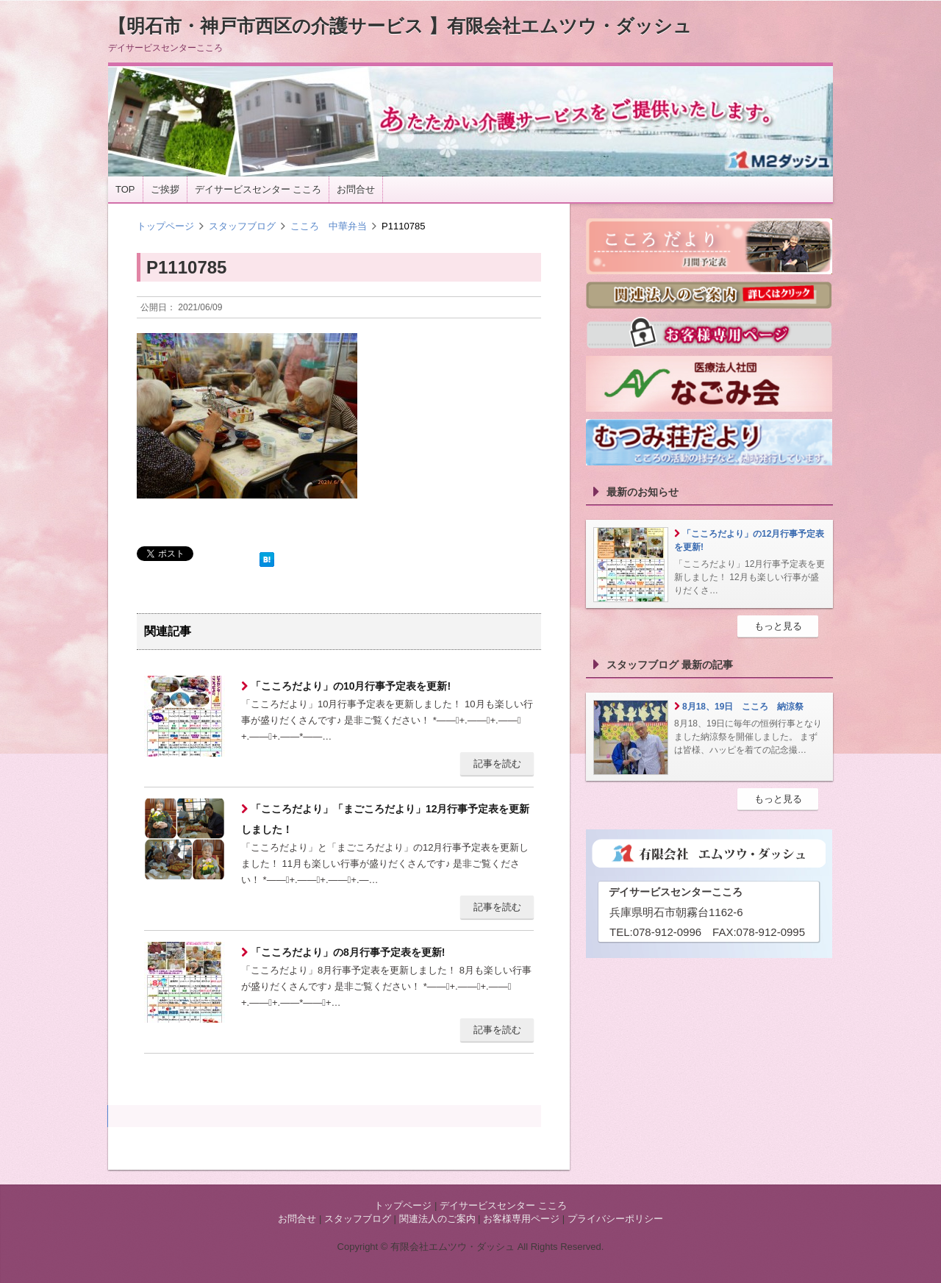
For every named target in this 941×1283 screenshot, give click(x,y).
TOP (125, 189)
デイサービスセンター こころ (258, 189)
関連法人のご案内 (437, 1218)
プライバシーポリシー (615, 1218)
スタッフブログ (242, 226)
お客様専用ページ (521, 1218)
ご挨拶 (165, 189)
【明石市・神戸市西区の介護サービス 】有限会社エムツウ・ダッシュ (400, 25)
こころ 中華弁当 (328, 226)
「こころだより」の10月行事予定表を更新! (349, 686)
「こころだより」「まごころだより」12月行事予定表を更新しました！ (385, 819)
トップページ (165, 226)
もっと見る (778, 626)
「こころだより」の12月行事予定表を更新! (749, 540)
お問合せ (356, 189)
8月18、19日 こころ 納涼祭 (743, 706)
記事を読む (497, 763)
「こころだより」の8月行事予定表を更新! (346, 952)
